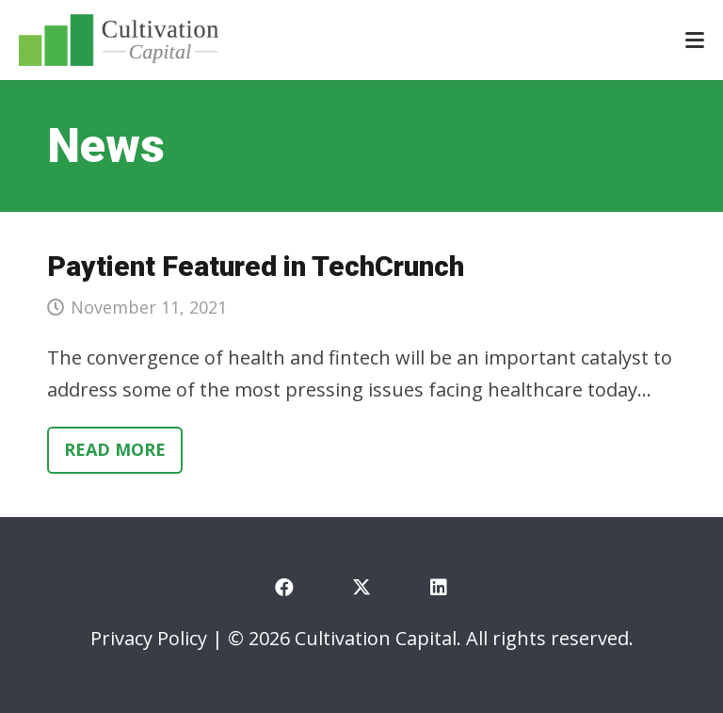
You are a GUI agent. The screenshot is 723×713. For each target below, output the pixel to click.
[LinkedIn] (438, 587)
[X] (361, 587)
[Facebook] (284, 587)
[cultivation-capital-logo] (118, 40)
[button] (694, 40)
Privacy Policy (148, 638)
